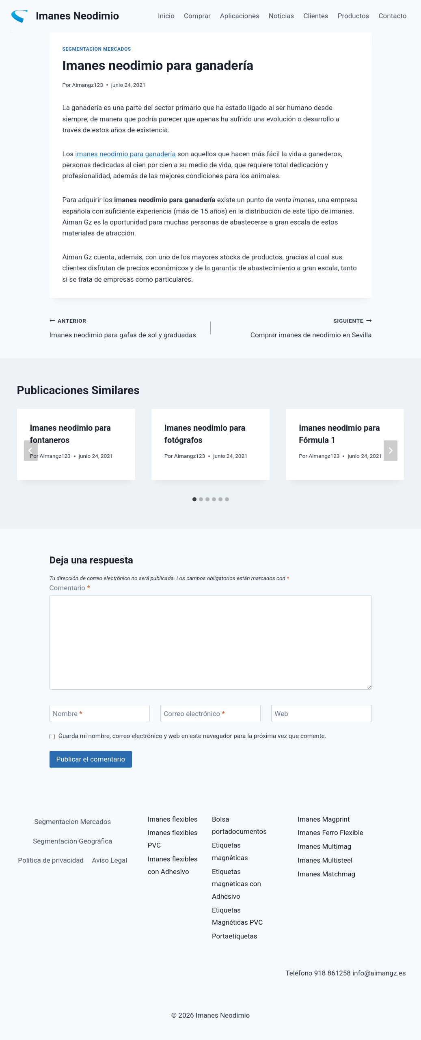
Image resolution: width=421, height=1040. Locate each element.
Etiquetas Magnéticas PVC (237, 916)
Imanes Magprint (324, 819)
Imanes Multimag (324, 846)
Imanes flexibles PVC (173, 839)
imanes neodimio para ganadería (125, 154)
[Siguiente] (390, 450)
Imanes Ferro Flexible (330, 833)
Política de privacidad (51, 860)
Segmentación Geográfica (72, 841)
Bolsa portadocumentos (239, 825)
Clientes (315, 16)
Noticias (281, 16)
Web (281, 714)
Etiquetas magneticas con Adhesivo (236, 883)
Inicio (166, 16)
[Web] (321, 713)
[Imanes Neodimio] (64, 16)
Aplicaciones (239, 16)
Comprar (197, 16)
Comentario (70, 588)
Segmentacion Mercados (97, 49)
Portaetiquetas (234, 936)
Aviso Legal (109, 860)
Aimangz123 (87, 85)
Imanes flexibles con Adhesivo (173, 865)
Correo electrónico (194, 714)
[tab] (194, 499)
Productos (353, 16)
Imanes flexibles (173, 819)
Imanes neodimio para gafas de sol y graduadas (127, 327)
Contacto (393, 16)
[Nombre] (100, 713)
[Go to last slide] (31, 450)
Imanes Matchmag (326, 874)
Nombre (67, 714)
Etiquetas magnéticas (230, 851)
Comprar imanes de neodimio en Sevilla (295, 327)
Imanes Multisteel (325, 860)
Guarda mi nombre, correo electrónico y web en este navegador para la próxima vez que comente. (192, 736)
